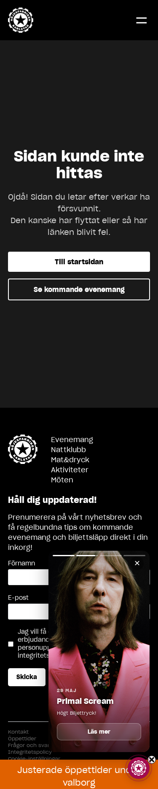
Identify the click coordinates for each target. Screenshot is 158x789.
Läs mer (99, 731)
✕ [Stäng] (137, 563)
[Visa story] (139, 768)
